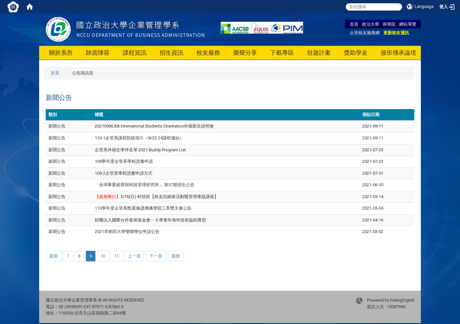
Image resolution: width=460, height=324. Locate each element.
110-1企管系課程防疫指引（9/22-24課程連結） (139, 137)
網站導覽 (407, 24)
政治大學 (370, 24)
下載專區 (282, 52)
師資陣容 (98, 52)
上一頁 (134, 255)
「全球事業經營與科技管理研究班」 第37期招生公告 (144, 184)
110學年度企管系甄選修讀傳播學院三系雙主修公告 (143, 208)
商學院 (389, 24)
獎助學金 (356, 52)
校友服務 (208, 52)
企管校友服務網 (365, 33)
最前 (53, 255)
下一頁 (155, 255)
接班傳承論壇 (398, 52)
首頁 (354, 24)
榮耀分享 (245, 52)
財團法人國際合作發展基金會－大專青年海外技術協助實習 (150, 220)
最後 (175, 255)
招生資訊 (171, 52)
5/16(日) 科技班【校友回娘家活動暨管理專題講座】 (156, 196)
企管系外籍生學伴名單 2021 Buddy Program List (140, 149)
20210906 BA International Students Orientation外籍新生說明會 (154, 126)
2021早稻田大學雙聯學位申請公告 (127, 231)
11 (116, 255)
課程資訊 (134, 52)
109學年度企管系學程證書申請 (124, 161)
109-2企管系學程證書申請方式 (123, 173)
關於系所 (61, 52)
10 (103, 255)
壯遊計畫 (319, 52)
